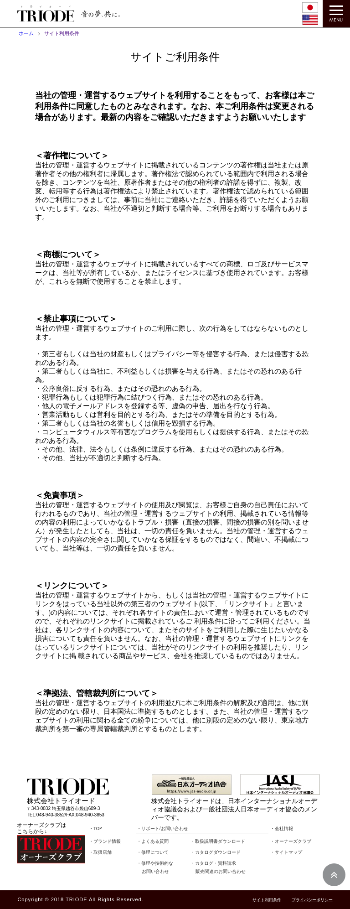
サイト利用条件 (266, 900)
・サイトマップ (286, 852)
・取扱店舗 (100, 852)
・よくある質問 (153, 841)
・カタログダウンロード (215, 852)
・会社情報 (281, 828)
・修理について (153, 852)
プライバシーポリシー (312, 900)
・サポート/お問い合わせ (162, 828)
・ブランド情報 (105, 841)
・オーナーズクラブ (290, 841)
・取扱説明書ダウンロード (217, 841)
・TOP (95, 828)
